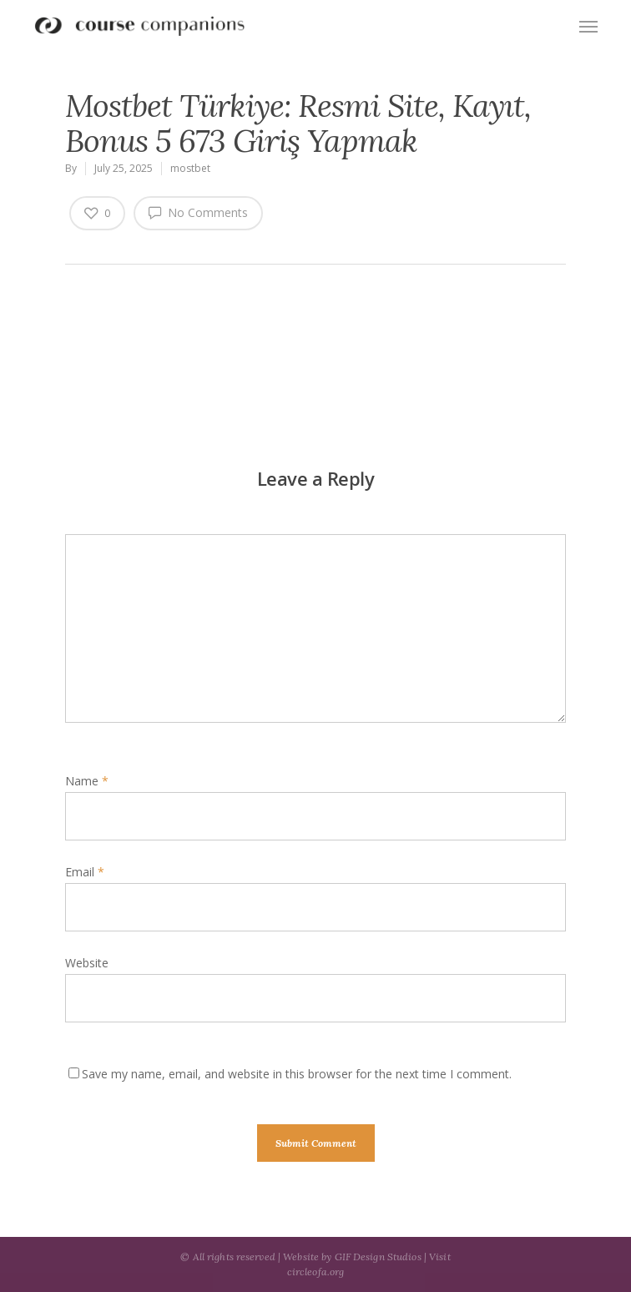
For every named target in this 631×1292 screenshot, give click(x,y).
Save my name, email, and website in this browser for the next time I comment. (297, 1074)
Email (84, 872)
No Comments (198, 212)
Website (87, 963)
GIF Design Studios (378, 1256)
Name (87, 781)
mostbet (190, 168)
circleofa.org (316, 1271)
